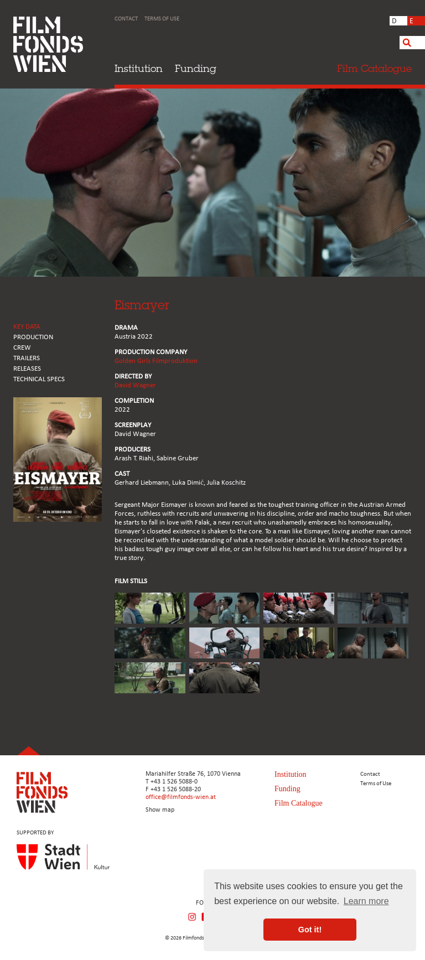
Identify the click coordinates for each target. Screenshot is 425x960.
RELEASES (27, 368)
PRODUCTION (33, 337)
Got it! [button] (310, 929)
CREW (22, 347)
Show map (160, 810)
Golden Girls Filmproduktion (156, 361)
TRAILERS (26, 358)
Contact (126, 19)
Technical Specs (39, 379)
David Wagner (135, 385)
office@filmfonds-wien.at (181, 797)
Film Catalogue (298, 803)
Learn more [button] (366, 901)
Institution (139, 68)
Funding (195, 68)
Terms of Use (161, 19)
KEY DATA (26, 326)
